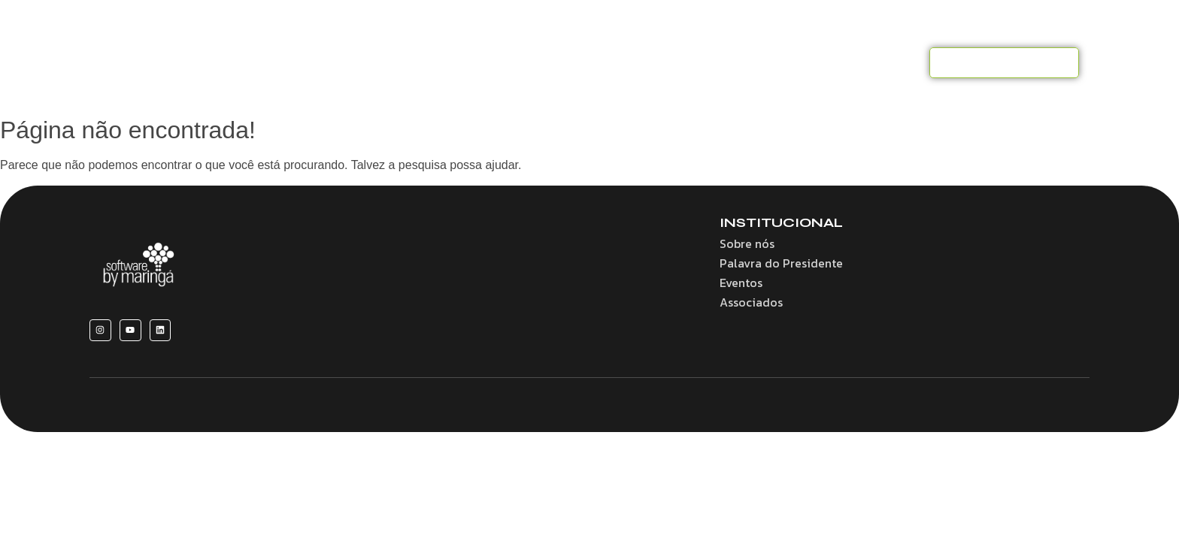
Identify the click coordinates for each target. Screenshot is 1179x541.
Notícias (817, 62)
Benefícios (498, 62)
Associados (668, 62)
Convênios (582, 62)
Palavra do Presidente (781, 263)
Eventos (747, 62)
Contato (888, 62)
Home (346, 62)
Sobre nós (419, 62)
